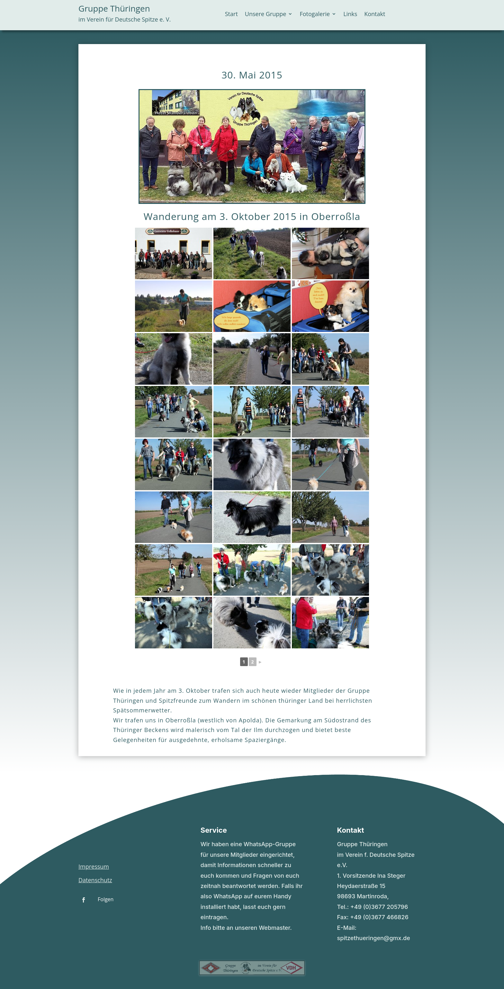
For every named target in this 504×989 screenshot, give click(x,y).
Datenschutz (95, 880)
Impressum (93, 866)
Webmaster (274, 927)
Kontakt (374, 15)
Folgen (105, 899)
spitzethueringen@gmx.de (373, 938)
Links (350, 15)
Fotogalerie (315, 15)
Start (231, 15)
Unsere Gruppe (265, 15)
